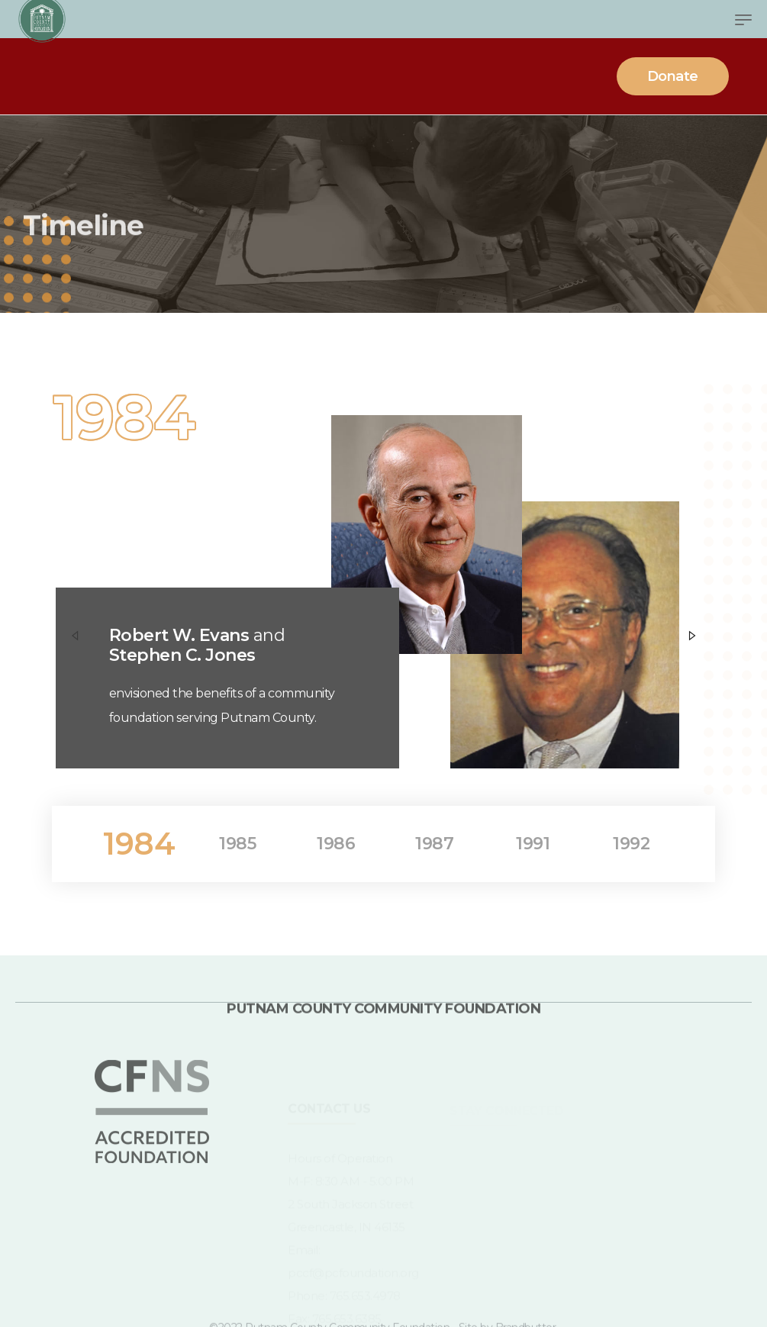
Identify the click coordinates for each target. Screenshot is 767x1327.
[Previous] (75, 634)
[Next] (692, 634)
